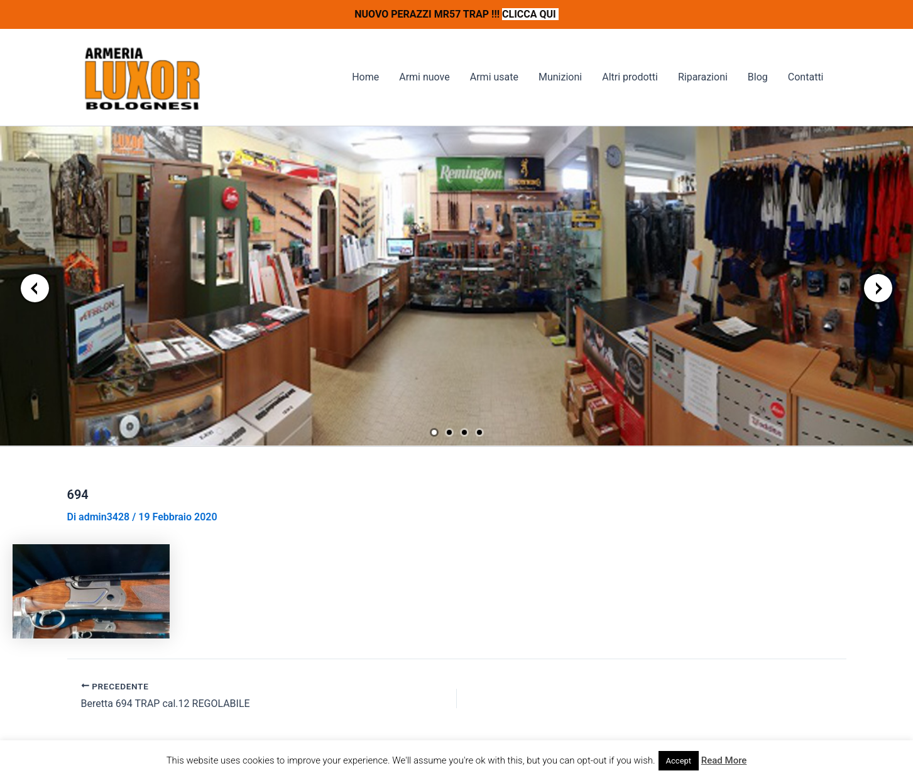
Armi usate (494, 77)
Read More (724, 760)
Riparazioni (703, 77)
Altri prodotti (630, 77)
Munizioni (560, 77)
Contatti (806, 77)
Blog (758, 77)
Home (365, 77)
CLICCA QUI (530, 14)
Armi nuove (424, 77)
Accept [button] (679, 760)
